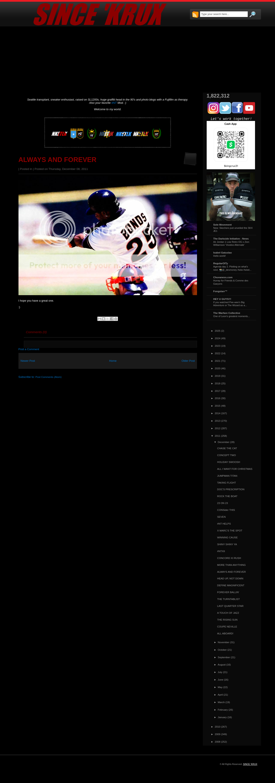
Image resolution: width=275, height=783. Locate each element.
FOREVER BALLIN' (228, 592)
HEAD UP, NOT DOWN (230, 578)
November (223, 642)
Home (113, 360)
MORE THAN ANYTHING (231, 564)
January (222, 717)
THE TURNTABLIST (228, 599)
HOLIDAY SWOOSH (228, 462)
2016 (217, 398)
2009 (217, 734)
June (220, 679)
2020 (217, 368)
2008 (217, 741)
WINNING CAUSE (227, 537)
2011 (217, 435)
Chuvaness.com (223, 277)
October (222, 649)
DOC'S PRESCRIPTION (230, 489)
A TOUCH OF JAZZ (228, 612)
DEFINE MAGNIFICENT (230, 585)
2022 (217, 353)
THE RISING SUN (227, 619)
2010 (217, 726)
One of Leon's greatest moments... (231, 316)
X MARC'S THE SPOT (229, 530)
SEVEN (221, 516)
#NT (114, 102)
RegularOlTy (220, 263)
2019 (217, 375)
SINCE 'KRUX (250, 764)
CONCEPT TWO (226, 455)
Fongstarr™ (220, 291)
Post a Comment (28, 349)
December (223, 442)
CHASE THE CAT (227, 448)
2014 (217, 413)
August (222, 664)
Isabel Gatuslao (222, 252)
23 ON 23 (222, 503)
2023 (217, 345)
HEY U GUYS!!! (222, 299)
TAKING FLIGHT (226, 482)
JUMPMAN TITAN (227, 475)
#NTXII (221, 551)
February (223, 709)
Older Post (188, 360)
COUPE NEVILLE (227, 626)
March (221, 702)
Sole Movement (222, 224)
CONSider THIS (226, 509)
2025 (217, 330)
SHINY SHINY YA (227, 544)
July (220, 672)
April (220, 694)
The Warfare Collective (226, 312)
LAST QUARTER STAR (230, 605)
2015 (217, 405)
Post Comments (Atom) (48, 376)
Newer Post (28, 360)
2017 (217, 390)
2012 (217, 428)
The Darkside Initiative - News (231, 238)
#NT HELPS (224, 523)
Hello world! (219, 256)
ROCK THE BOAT (227, 496)
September (224, 657)
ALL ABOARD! (225, 633)
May (220, 687)
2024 (217, 338)
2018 (217, 383)
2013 (217, 420)
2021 (217, 360)
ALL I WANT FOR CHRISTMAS (234, 468)
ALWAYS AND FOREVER (57, 159)
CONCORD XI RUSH (229, 558)
